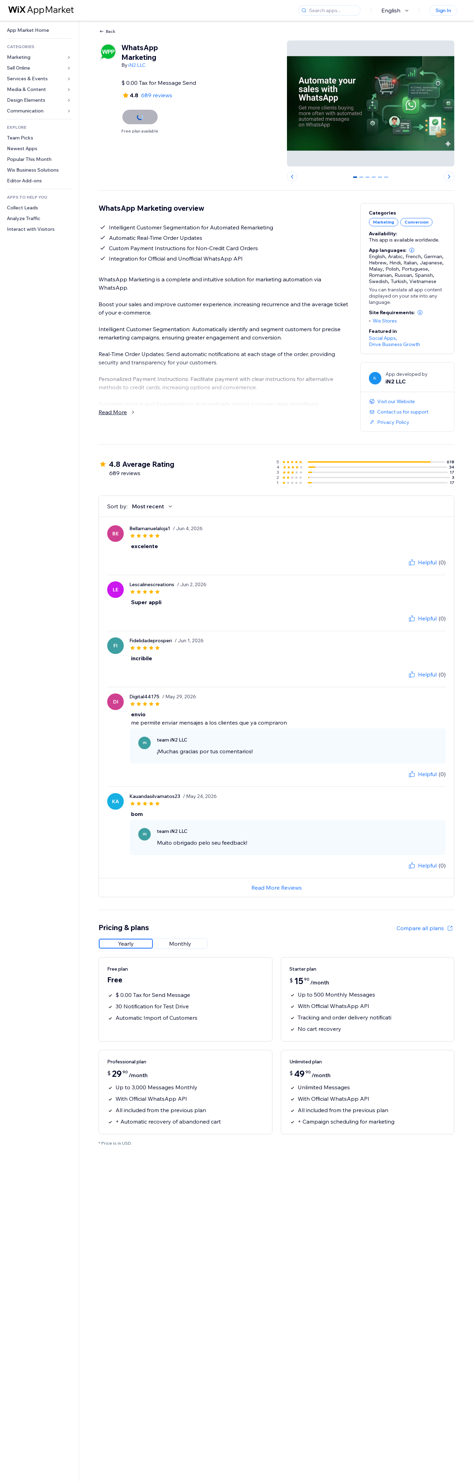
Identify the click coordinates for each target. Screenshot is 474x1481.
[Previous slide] (292, 176)
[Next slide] (449, 176)
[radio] (126, 943)
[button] (412, 250)
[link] (39, 30)
